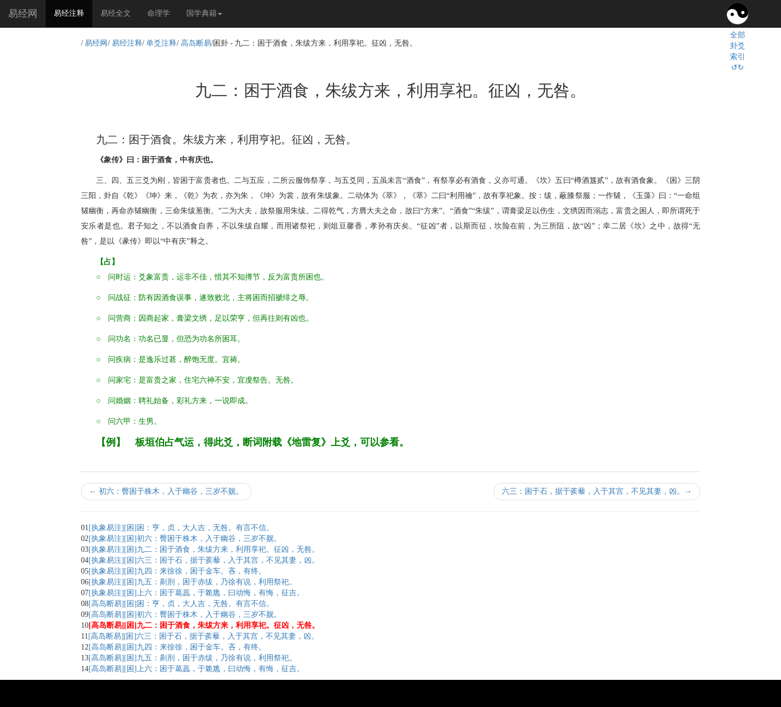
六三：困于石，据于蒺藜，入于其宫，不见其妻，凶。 (597, 491)
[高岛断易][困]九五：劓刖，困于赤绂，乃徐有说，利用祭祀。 (193, 658)
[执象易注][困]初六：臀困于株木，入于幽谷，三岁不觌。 (185, 538)
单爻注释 (161, 43)
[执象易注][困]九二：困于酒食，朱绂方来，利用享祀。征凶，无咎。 (204, 549)
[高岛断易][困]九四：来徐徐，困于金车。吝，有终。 (177, 647)
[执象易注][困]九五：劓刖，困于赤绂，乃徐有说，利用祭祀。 (193, 582)
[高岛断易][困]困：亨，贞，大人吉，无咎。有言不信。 (181, 604)
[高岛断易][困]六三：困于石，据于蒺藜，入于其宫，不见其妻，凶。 (203, 636)
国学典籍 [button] (204, 13)
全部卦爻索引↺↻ (737, 51)
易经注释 (73, 12)
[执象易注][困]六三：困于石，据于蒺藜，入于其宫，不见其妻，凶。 (204, 560)
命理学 (158, 13)
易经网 (22, 13)
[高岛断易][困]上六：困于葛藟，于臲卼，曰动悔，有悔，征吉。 (196, 669)
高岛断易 (196, 43)
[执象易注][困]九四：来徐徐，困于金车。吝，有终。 (177, 571)
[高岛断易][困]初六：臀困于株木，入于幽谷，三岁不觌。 (185, 614)
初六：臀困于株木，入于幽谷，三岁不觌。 (166, 491)
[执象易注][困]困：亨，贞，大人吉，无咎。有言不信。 (181, 528)
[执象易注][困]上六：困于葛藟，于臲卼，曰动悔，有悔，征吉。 (196, 593)
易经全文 (115, 13)
